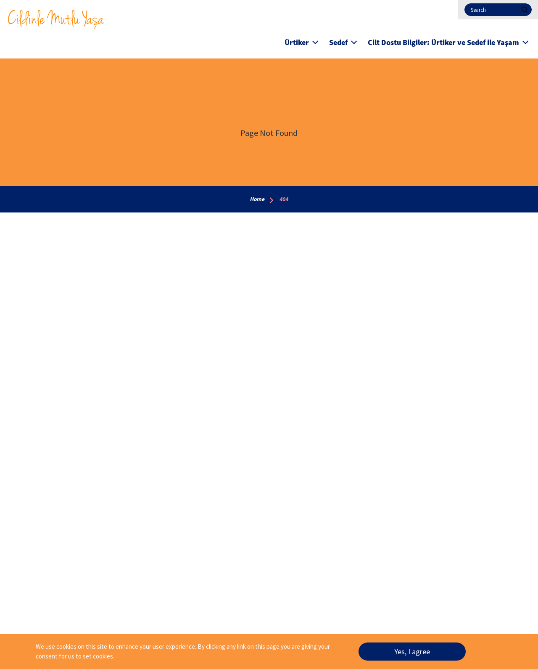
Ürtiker (297, 42)
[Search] (498, 9)
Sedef (338, 42)
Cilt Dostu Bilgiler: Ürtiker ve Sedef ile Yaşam (443, 42)
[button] (315, 41)
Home (257, 199)
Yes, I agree (412, 653)
